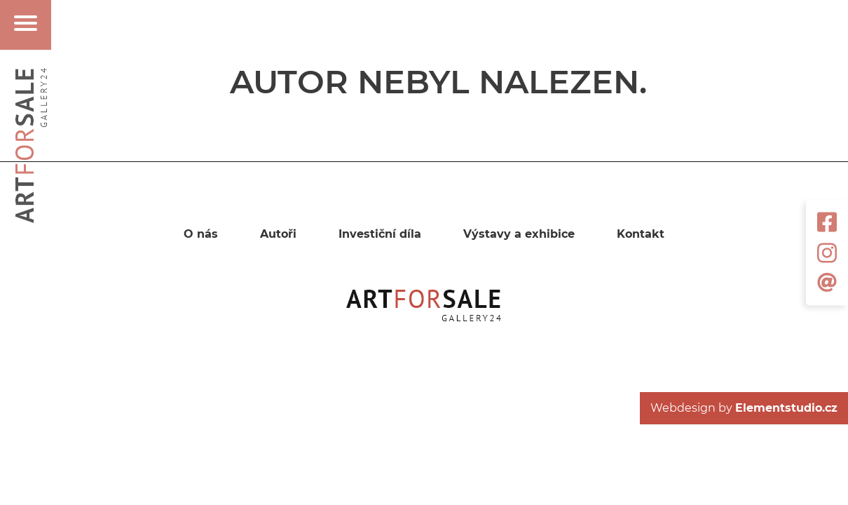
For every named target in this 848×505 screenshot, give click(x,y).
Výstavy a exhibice (519, 234)
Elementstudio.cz (786, 408)
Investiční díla (379, 234)
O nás (201, 234)
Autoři (278, 234)
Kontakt (640, 234)
